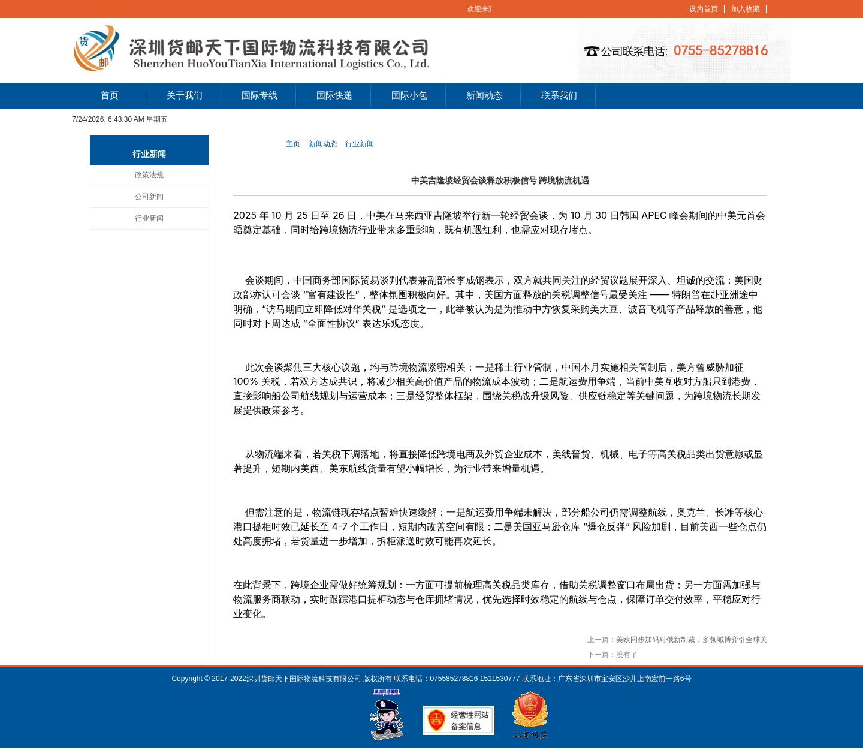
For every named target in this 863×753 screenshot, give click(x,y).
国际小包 (409, 95)
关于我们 (185, 95)
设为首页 (703, 9)
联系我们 (559, 95)
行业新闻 (149, 218)
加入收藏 (745, 9)
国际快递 (334, 95)
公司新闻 (149, 196)
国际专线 (259, 95)
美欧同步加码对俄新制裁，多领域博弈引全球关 (691, 639)
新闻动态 (484, 95)
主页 (293, 144)
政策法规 (149, 175)
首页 (110, 95)
